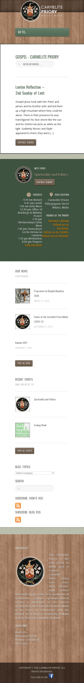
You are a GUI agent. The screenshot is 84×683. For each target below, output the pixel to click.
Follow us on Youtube (55, 235)
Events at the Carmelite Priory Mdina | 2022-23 (51, 319)
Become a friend (59, 220)
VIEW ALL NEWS (24, 363)
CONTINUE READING (26, 142)
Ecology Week (40, 425)
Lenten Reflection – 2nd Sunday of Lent (30, 90)
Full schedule (33, 245)
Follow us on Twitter (56, 232)
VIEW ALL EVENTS (25, 450)
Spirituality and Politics (45, 399)
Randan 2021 (21, 342)
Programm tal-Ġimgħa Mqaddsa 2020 (49, 293)
